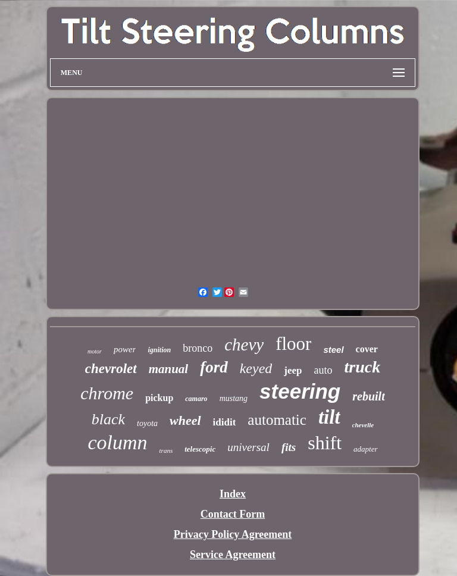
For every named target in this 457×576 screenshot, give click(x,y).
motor (94, 351)
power (125, 349)
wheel (185, 420)
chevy (244, 344)
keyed (256, 368)
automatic (277, 420)
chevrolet (111, 368)
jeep (293, 370)
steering (299, 391)
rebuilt (368, 396)
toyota (147, 423)
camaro (196, 399)
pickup (159, 398)
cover (367, 349)
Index (233, 494)
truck (363, 367)
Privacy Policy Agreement (233, 534)
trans (166, 450)
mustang (234, 398)
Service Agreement (233, 555)
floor (293, 343)
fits (288, 447)
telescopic (199, 448)
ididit (224, 422)
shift (325, 442)
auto (323, 370)
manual (169, 369)
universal (248, 447)
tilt (329, 417)
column (117, 442)
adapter (365, 448)
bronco (197, 348)
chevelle (363, 424)
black (108, 419)
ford (214, 367)
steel (333, 350)
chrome (106, 393)
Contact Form (233, 514)
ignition (159, 350)
